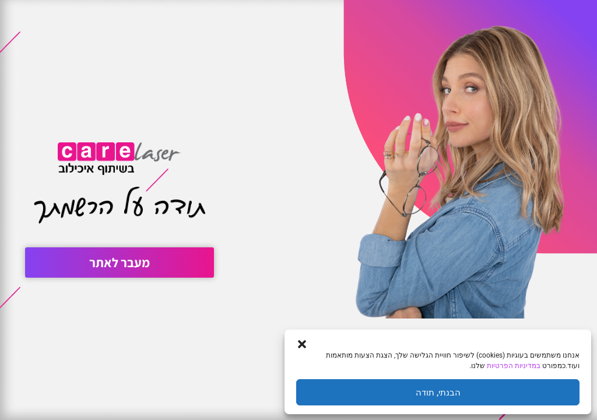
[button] (302, 344)
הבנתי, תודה (438, 392)
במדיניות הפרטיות (513, 366)
